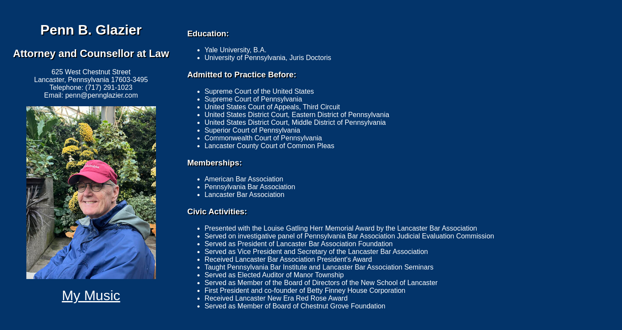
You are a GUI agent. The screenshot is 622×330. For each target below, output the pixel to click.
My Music (91, 295)
